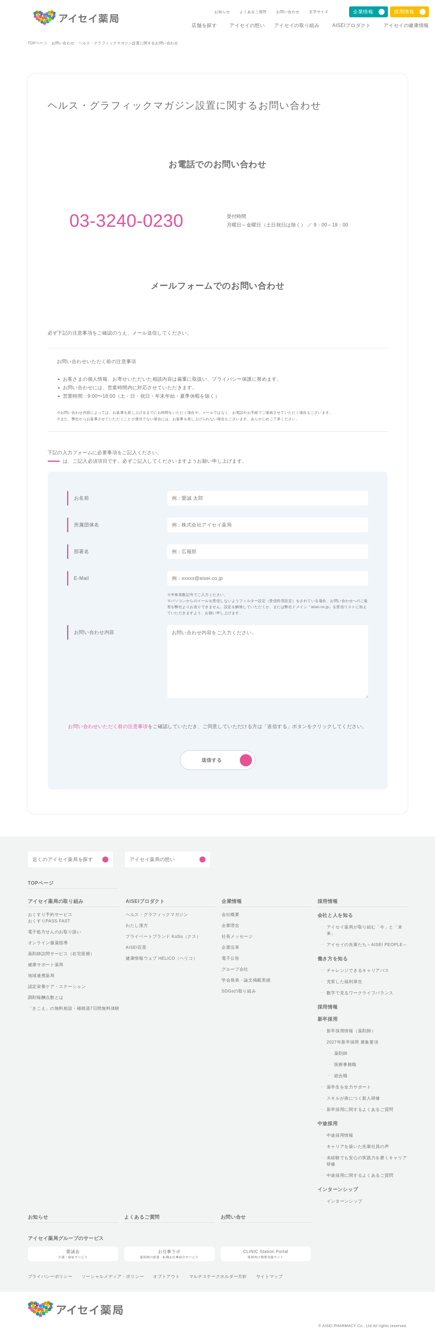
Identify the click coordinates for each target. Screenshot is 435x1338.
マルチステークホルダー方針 (218, 1276)
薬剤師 (341, 1053)
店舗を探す (196, 25)
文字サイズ (312, 12)
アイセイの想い (242, 25)
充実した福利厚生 (344, 981)
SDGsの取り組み (239, 991)
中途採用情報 (340, 1135)
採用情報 (404, 11)
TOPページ (37, 43)
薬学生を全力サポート (349, 1087)
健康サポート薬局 (46, 964)
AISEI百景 (136, 947)
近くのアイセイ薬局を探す (62, 859)
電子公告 (231, 958)
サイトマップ (269, 1276)
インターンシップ (344, 1201)
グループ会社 (235, 969)
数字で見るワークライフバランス (360, 993)
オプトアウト (166, 1276)
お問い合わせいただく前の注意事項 (108, 726)
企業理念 (231, 925)
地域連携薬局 (41, 975)
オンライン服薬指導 (48, 943)
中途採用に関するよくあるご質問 (360, 1175)
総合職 (341, 1076)
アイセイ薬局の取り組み (56, 901)
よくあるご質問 (246, 12)
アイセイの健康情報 (406, 25)
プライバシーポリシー (50, 1276)
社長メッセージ (237, 936)
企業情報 (363, 11)
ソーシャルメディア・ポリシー (113, 1276)
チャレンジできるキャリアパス (358, 970)
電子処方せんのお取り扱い (54, 932)
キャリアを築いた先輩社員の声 (358, 1146)
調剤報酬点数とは (46, 997)
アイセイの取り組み (291, 25)
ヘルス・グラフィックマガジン (157, 914)
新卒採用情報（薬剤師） (351, 1031)
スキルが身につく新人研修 (353, 1098)
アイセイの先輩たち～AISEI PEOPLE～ (367, 944)
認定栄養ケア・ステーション (57, 986)
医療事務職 (345, 1064)
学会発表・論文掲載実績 (246, 980)
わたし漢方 (137, 925)
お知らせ (215, 12)
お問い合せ (233, 1217)
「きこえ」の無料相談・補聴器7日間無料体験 (74, 1008)
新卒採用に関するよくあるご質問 (360, 1109)
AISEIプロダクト (349, 25)
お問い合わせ (281, 12)
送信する (212, 760)
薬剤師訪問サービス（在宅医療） (61, 954)
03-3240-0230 (127, 221)
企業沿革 (231, 947)
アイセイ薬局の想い (152, 859)
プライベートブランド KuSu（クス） (163, 936)
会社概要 (231, 914)
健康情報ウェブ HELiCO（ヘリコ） (162, 958)
